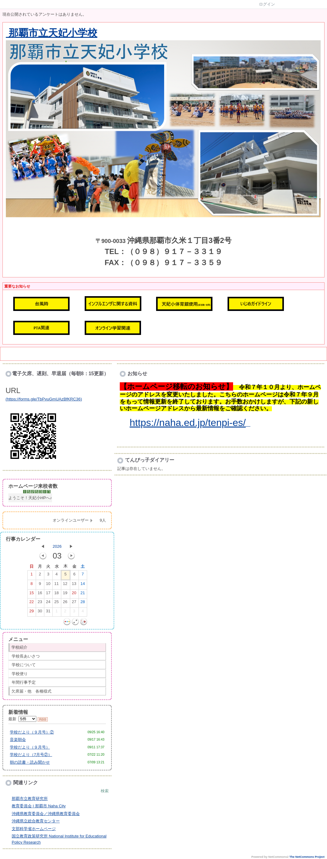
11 (56, 585)
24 (48, 603)
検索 (105, 791)
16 (40, 594)
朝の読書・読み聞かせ (30, 762)
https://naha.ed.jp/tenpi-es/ (188, 422)
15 (31, 594)
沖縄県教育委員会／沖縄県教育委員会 (46, 813)
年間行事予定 (24, 682)
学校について (24, 664)
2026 (57, 546)
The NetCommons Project (307, 856)
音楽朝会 (18, 739)
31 (48, 612)
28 (82, 603)
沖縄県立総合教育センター (36, 821)
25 (56, 603)
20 (74, 594)
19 (65, 594)
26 (65, 603)
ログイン (267, 4)
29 (31, 612)
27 (74, 603)
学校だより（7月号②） (31, 754)
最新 (22, 719)
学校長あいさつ (26, 656)
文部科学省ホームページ (34, 828)
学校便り (20, 673)
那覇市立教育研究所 (30, 798)
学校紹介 (19, 647)
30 (40, 612)
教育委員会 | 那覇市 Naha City (39, 806)
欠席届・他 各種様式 (31, 691)
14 (82, 585)
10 (48, 585)
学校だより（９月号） (30, 747)
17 (48, 594)
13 (74, 585)
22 (31, 603)
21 (82, 594)
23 (40, 603)
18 (56, 594)
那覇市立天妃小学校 (51, 32)
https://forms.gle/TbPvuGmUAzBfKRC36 (43, 399)
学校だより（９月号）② (32, 732)
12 (65, 585)
